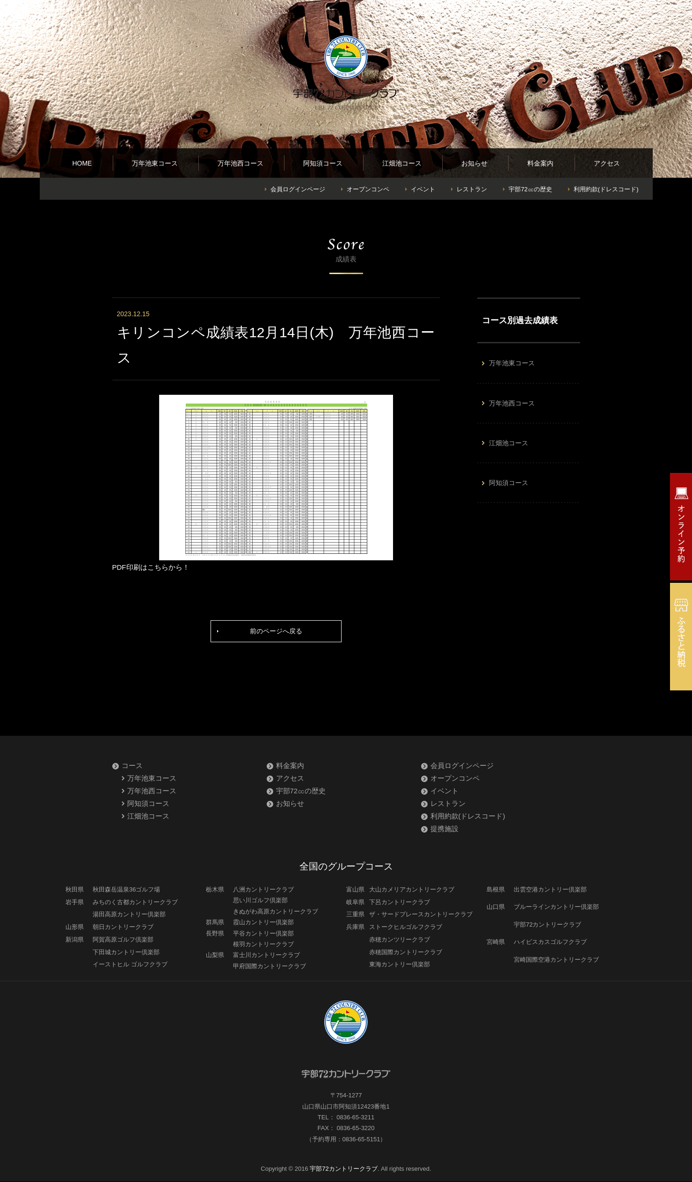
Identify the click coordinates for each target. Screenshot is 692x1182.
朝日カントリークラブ (123, 927)
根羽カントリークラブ (263, 945)
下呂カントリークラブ (399, 902)
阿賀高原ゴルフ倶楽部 (123, 940)
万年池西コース (240, 163)
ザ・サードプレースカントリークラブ (421, 915)
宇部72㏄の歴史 (530, 189)
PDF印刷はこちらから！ (150, 567)
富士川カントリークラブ (266, 955)
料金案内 (540, 163)
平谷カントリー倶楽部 (263, 933)
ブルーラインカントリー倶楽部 (556, 907)
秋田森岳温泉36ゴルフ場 (126, 890)
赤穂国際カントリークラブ (405, 952)
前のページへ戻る (276, 632)
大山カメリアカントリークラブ (411, 890)
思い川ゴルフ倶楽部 (260, 901)
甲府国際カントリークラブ (269, 967)
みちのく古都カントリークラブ (135, 902)
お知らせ (474, 163)
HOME (82, 163)
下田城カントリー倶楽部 (126, 952)
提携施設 (444, 830)
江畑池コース (402, 163)
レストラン (472, 189)
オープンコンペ (368, 189)
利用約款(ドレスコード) (606, 189)
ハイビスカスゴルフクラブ (550, 942)
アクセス (607, 163)
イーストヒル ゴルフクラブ (130, 965)
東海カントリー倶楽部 (399, 965)
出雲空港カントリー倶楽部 (550, 890)
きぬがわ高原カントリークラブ (275, 912)
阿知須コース (322, 163)
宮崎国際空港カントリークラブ (556, 960)
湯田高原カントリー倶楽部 (129, 915)
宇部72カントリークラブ (547, 925)
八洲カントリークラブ (263, 890)
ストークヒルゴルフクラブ (405, 927)
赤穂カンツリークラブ (399, 940)
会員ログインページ (297, 189)
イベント (423, 189)
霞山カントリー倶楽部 (263, 923)
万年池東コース (155, 163)
